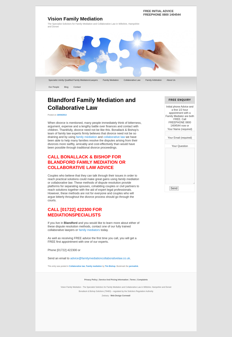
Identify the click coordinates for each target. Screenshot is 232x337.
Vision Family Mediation (75, 18)
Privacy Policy (90, 280)
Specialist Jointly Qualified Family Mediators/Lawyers (73, 80)
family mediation (86, 137)
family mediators (89, 230)
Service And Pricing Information (113, 280)
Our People (53, 87)
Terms (132, 280)
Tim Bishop (110, 266)
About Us (171, 80)
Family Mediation (111, 80)
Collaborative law (77, 266)
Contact (77, 87)
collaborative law (114, 137)
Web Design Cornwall (120, 296)
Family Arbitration (153, 80)
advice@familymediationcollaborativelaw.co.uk (100, 258)
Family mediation (94, 266)
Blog (66, 87)
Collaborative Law (132, 80)
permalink (133, 266)
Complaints (142, 280)
